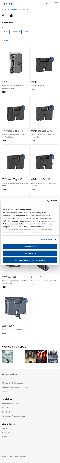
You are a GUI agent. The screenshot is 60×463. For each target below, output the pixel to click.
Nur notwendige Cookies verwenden (30, 260)
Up (54, 459)
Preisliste (5, 408)
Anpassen (30, 253)
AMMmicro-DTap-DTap (12, 131)
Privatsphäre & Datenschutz (12, 383)
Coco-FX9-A (36, 277)
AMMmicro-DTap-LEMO (41, 131)
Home (4, 9)
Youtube (13, 448)
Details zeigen (47, 239)
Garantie (5, 391)
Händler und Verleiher (10, 404)
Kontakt (5, 428)
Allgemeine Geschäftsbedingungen (15, 387)
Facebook (3, 448)
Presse (4, 437)
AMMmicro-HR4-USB (40, 179)
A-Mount (14, 9)
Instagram (8, 448)
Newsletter (6, 441)
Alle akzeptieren (29, 246)
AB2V (4, 82)
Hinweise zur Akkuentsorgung (13, 416)
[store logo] (8, 4)
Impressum (6, 379)
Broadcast (16, 32)
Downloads (6, 412)
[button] (48, 3)
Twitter (19, 448)
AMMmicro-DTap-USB (12, 179)
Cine (23, 9)
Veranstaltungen (8, 433)
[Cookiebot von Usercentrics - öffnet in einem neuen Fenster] (47, 201)
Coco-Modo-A (8, 326)
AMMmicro (36, 82)
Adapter (6, 40)
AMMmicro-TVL (9, 277)
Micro (6, 32)
